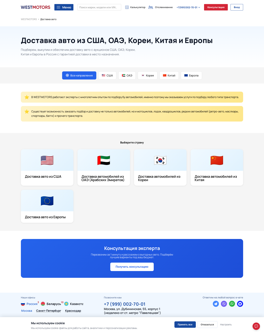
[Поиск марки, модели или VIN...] (99, 7)
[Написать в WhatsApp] (232, 304)
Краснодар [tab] (73, 311)
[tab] (29, 304)
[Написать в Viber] (224, 304)
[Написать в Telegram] (216, 304)
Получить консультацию (132, 266)
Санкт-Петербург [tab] (48, 311)
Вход (237, 7)
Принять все (185, 324)
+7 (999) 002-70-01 (124, 303)
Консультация (215, 7)
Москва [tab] (26, 311)
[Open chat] (256, 326)
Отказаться (207, 324)
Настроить (226, 324)
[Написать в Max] (240, 304)
